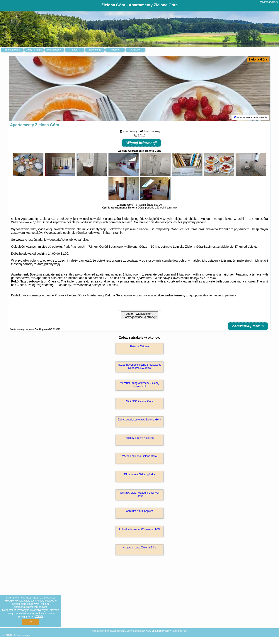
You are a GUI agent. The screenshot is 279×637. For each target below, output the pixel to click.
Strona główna (12, 50)
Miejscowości (54, 50)
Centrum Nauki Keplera (139, 511)
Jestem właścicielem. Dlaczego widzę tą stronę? (139, 315)
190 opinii (160, 207)
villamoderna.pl (269, 1)
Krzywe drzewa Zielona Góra (139, 547)
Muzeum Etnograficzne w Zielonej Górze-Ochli (139, 385)
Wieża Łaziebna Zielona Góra (139, 456)
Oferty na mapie (34, 50)
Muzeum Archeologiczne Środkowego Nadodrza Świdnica (140, 366)
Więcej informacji (141, 143)
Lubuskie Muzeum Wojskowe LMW (139, 529)
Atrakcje (115, 50)
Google (9, 600)
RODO (39, 616)
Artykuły (135, 50)
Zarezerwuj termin (248, 326)
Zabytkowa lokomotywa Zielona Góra (139, 419)
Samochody (95, 50)
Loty (74, 50)
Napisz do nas (179, 630)
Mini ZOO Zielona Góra (139, 401)
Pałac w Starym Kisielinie (139, 437)
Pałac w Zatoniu (139, 346)
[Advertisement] (139, 596)
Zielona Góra (257, 59)
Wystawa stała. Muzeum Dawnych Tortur (140, 494)
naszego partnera (224, 295)
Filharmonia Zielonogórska (139, 474)
